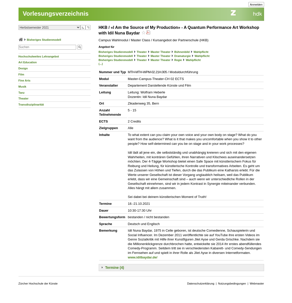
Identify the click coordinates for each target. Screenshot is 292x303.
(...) (101, 63)
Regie (178, 60)
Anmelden (256, 4)
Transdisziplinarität (31, 104)
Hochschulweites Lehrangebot (39, 56)
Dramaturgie (182, 55)
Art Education (28, 62)
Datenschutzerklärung (200, 283)
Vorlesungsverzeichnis (56, 13)
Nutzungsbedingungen (232, 283)
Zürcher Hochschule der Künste (38, 283)
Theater (24, 98)
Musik (22, 86)
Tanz (22, 92)
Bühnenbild (182, 51)
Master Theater (160, 51)
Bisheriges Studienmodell (44, 39)
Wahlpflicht (201, 51)
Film (21, 74)
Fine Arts (24, 80)
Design (23, 68)
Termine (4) (114, 268)
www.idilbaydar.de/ (143, 257)
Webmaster (257, 283)
